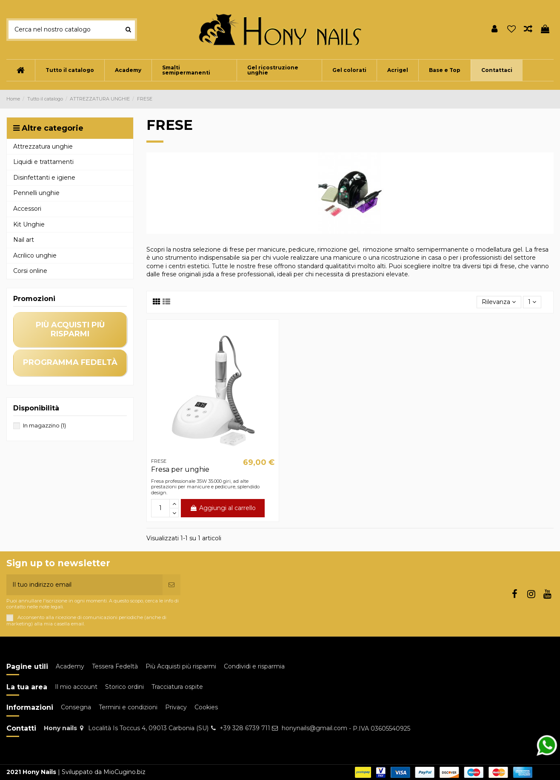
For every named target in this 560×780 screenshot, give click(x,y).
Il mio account (76, 687)
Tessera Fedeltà (115, 666)
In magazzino (44, 425)
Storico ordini (124, 687)
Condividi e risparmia (254, 666)
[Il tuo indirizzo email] (84, 584)
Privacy (176, 707)
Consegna (76, 707)
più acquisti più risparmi (70, 329)
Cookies (206, 707)
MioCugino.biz (124, 772)
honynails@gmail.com (314, 728)
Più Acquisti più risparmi (181, 666)
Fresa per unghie (180, 469)
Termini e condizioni (128, 707)
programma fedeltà (70, 362)
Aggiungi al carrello (223, 508)
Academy (70, 666)
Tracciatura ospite (177, 687)
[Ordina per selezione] (499, 302)
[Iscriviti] (171, 584)
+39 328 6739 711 (245, 728)
